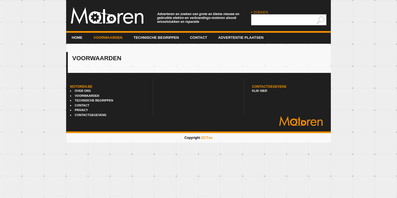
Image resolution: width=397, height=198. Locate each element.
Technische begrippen (156, 37)
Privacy (81, 110)
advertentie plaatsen (241, 37)
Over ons (83, 90)
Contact (198, 37)
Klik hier (259, 90)
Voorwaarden (107, 37)
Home (77, 37)
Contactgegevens (90, 115)
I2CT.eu (207, 138)
